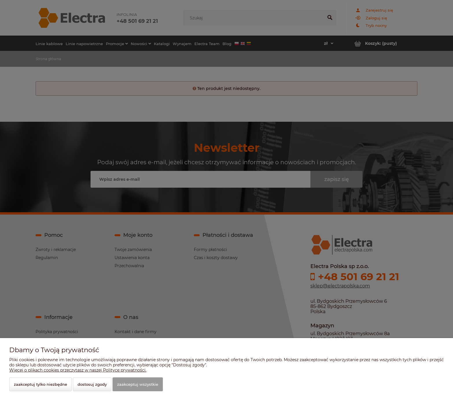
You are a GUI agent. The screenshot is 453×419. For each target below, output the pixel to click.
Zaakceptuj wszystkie (137, 384)
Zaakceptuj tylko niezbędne (40, 384)
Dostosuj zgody (92, 384)
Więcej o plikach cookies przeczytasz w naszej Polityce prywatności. (77, 370)
